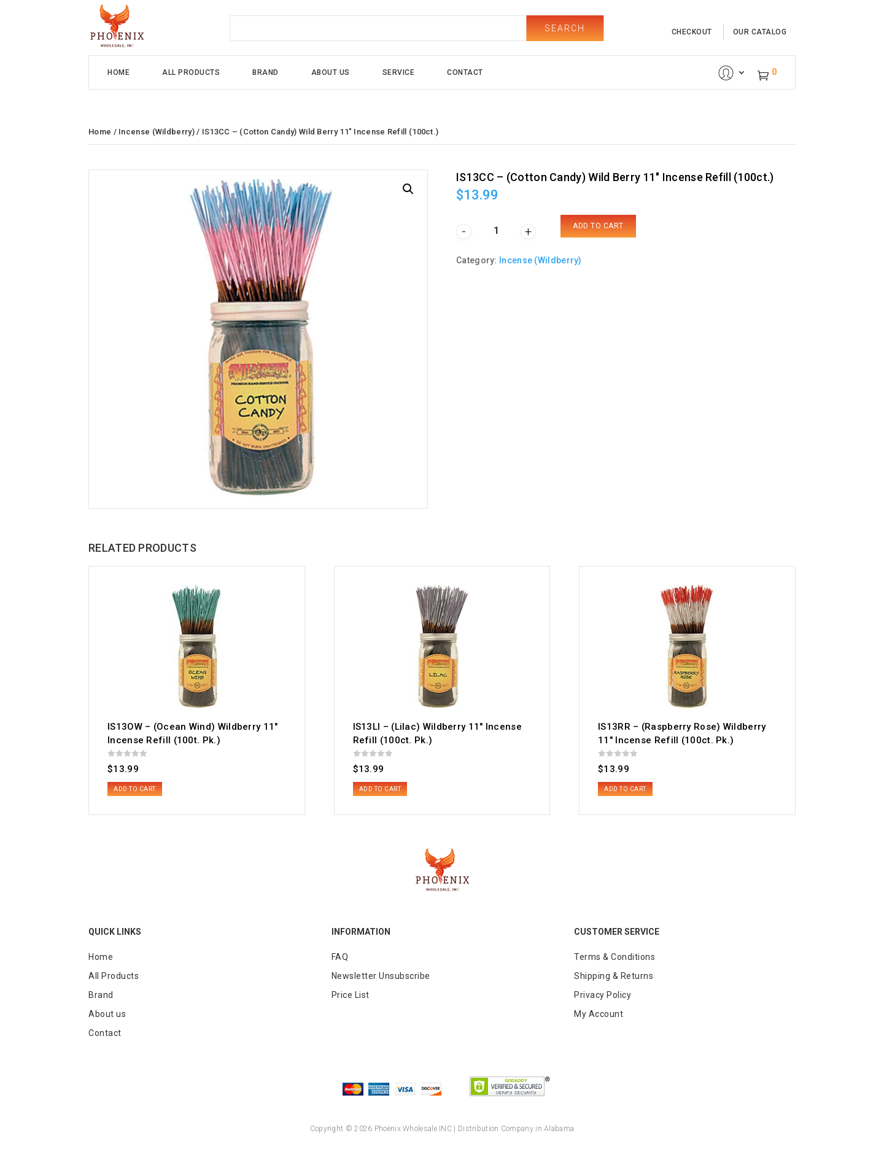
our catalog (760, 32)
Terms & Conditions (614, 957)
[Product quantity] (496, 230)
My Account (598, 1014)
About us (107, 1014)
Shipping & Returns (613, 976)
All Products (191, 72)
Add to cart (598, 226)
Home (118, 72)
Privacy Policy (602, 995)
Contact (465, 72)
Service (398, 72)
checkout (692, 32)
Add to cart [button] (135, 789)
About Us (330, 72)
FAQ (340, 957)
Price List (351, 995)
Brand (265, 72)
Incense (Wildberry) (156, 131)
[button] (408, 189)
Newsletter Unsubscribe (381, 976)
